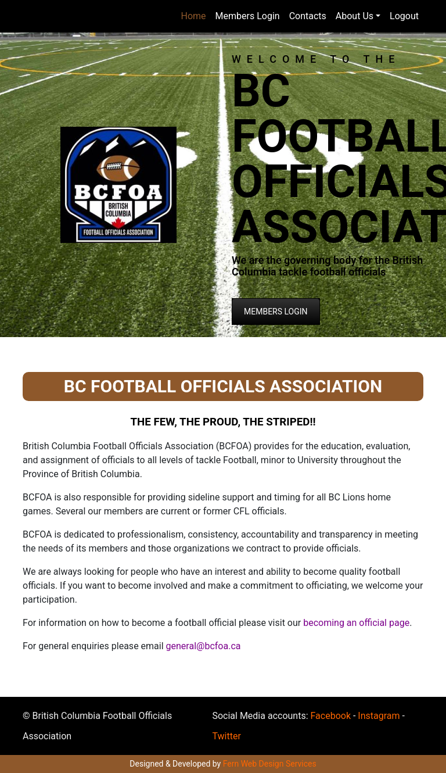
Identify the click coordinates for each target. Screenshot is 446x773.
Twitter (226, 736)
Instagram (379, 715)
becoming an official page (355, 622)
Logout (404, 16)
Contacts (307, 16)
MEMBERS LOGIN (276, 311)
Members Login (247, 16)
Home (193, 16)
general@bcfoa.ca (203, 646)
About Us (354, 16)
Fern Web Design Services (269, 763)
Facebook (331, 715)
